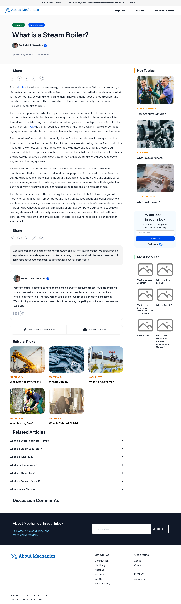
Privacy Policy (15, 599)
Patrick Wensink (33, 45)
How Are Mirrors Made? (151, 113)
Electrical (99, 574)
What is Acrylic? (164, 305)
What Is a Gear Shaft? (150, 157)
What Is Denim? (58, 381)
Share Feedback (94, 329)
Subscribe (155, 239)
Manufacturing (146, 108)
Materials (55, 377)
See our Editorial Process (39, 329)
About (137, 560)
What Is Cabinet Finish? (63, 423)
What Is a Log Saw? (22, 423)
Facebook (139, 579)
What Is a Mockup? (148, 202)
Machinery (16, 377)
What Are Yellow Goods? (25, 381)
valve (32, 126)
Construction (146, 196)
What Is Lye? (143, 335)
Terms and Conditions (32, 599)
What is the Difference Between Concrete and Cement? (163, 341)
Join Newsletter (165, 10)
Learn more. (134, 3)
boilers (22, 87)
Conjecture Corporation (39, 595)
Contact (138, 565)
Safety (98, 578)
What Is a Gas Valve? (101, 381)
